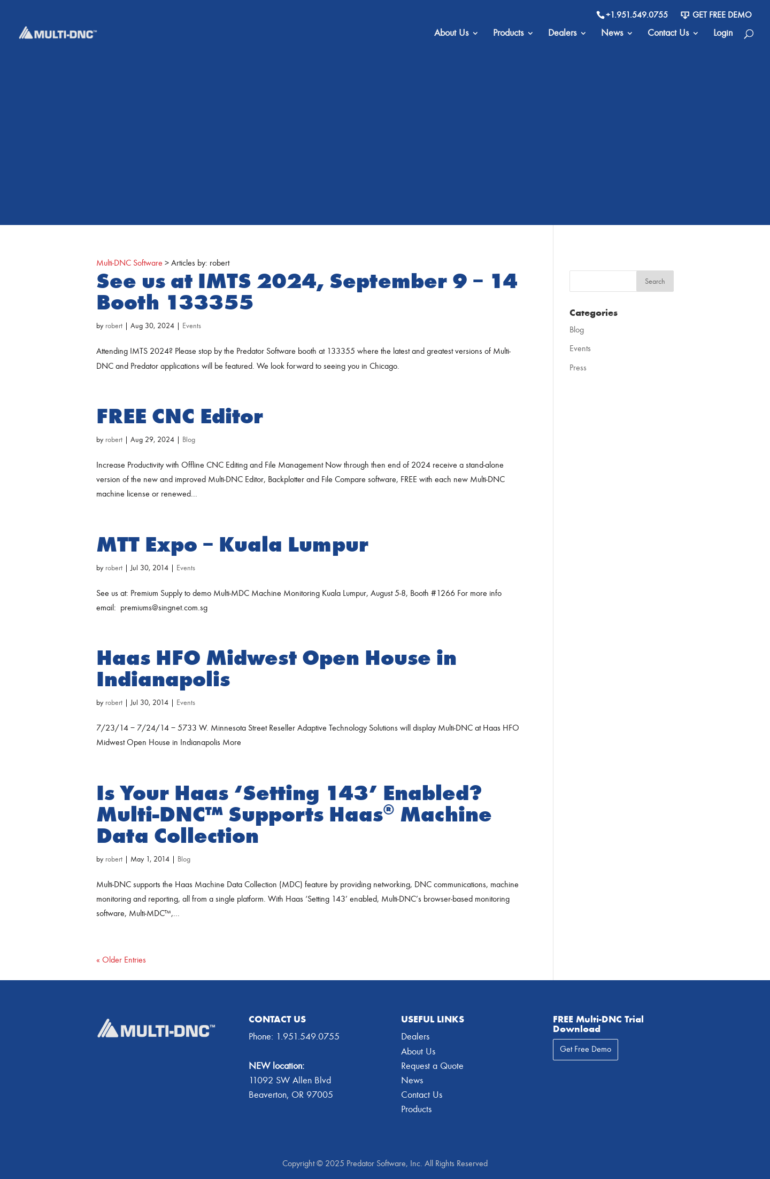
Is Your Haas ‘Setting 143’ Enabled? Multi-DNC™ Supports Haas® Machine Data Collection (294, 814)
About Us (451, 33)
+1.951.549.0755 (637, 15)
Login (723, 33)
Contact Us (668, 33)
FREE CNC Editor (179, 416)
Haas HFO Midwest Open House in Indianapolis (276, 668)
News (612, 33)
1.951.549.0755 (308, 1036)
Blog (188, 439)
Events (191, 325)
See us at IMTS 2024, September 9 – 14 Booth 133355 (307, 291)
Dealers (562, 33)
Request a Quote (432, 1066)
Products (508, 33)
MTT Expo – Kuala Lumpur (232, 544)
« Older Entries (121, 960)
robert (113, 325)
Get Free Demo (716, 15)
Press (578, 368)
